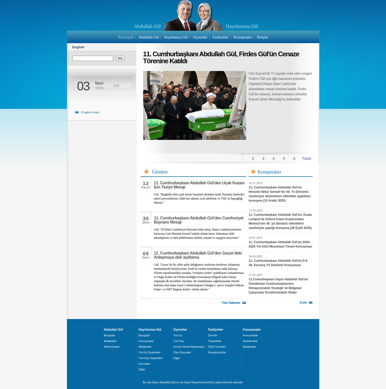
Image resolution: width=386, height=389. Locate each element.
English (78, 47)
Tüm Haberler (230, 303)
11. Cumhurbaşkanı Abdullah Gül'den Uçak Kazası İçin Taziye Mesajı (199, 185)
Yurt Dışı (178, 341)
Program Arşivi (90, 112)
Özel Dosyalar (182, 352)
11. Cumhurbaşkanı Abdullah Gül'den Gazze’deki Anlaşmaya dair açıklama (198, 255)
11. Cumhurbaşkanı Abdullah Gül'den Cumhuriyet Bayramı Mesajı (199, 220)
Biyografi (109, 335)
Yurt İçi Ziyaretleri (149, 352)
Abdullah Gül (149, 37)
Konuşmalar (243, 37)
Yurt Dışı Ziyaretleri (151, 358)
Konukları (144, 363)
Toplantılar (214, 341)
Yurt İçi (177, 335)
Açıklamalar (250, 341)
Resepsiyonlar (217, 352)
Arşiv (303, 302)
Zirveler (213, 335)
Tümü (306, 158)
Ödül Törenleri (217, 346)
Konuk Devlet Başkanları (188, 346)
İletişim (262, 37)
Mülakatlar (110, 341)
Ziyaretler (200, 37)
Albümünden (112, 346)
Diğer (142, 369)
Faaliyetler (220, 37)
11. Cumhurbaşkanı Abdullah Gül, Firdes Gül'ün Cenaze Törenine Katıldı (221, 57)
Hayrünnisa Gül (175, 37)
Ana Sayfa (125, 37)
